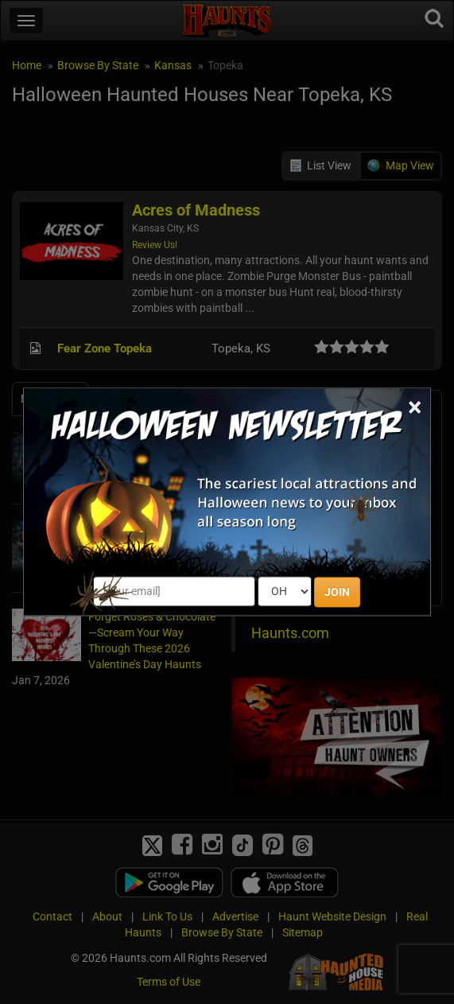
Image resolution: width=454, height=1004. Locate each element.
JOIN (337, 592)
